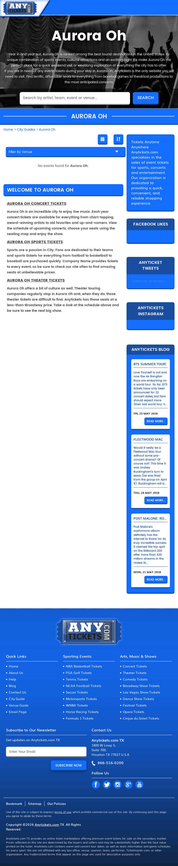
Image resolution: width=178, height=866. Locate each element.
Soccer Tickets (77, 692)
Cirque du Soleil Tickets (141, 718)
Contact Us (17, 692)
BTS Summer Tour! (150, 364)
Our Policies (56, 803)
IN (117, 784)
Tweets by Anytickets (148, 281)
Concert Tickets (135, 666)
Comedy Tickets (135, 679)
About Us (16, 672)
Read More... (156, 421)
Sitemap (34, 803)
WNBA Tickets (77, 705)
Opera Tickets (133, 711)
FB (96, 784)
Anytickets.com (47, 824)
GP (128, 784)
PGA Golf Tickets (79, 672)
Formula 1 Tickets (79, 718)
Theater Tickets (134, 672)
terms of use (62, 812)
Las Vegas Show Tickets (141, 692)
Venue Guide (19, 705)
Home (13, 666)
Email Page (18, 711)
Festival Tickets (135, 705)
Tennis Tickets (77, 679)
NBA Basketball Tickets (84, 666)
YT (139, 784)
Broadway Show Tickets (141, 685)
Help (12, 679)
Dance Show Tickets (138, 698)
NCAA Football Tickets (83, 685)
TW (106, 784)
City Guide (17, 698)
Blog (12, 685)
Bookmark (14, 803)
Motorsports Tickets (81, 698)
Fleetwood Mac (148, 439)
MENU (170, 7)
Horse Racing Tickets (82, 711)
